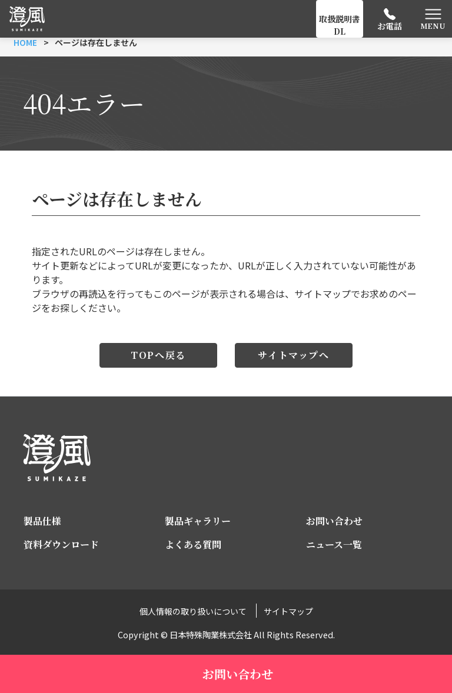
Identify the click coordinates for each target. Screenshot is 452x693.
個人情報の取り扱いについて (193, 611)
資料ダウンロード (61, 544)
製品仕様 (42, 521)
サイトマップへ (293, 355)
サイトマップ (288, 611)
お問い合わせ (334, 521)
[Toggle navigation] (433, 19)
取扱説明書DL (339, 25)
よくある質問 (193, 544)
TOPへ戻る (158, 355)
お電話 (389, 26)
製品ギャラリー (198, 521)
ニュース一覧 (334, 544)
